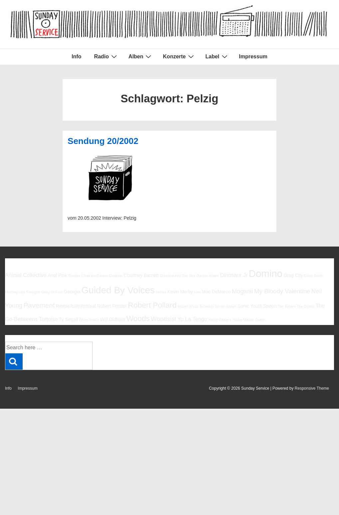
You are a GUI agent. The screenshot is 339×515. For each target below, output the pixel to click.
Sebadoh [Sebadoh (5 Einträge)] (206, 306)
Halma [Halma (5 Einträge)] (161, 292)
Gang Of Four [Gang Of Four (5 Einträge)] (52, 292)
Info (76, 56)
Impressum (253, 56)
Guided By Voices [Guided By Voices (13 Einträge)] (118, 290)
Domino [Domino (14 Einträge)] (265, 273)
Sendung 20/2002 (103, 141)
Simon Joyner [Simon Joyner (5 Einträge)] (225, 306)
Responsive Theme (312, 388)
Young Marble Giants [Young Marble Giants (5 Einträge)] (248, 320)
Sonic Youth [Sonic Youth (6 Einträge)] (249, 306)
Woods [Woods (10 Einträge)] (138, 318)
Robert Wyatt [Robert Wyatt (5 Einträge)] (187, 306)
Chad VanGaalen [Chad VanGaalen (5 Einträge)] (94, 276)
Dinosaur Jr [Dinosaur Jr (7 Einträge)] (234, 275)
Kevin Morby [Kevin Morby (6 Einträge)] (180, 291)
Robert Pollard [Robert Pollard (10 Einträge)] (152, 305)
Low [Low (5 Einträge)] (197, 292)
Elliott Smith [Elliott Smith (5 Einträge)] (313, 276)
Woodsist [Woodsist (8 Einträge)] (163, 318)
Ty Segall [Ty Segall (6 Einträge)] (68, 319)
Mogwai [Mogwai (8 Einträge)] (242, 291)
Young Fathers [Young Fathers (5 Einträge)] (219, 320)
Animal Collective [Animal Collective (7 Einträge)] (26, 275)
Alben (141, 56)
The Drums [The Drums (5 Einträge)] (305, 306)
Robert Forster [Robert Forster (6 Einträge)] (112, 306)
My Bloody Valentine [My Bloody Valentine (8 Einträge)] (282, 291)
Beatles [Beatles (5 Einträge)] (74, 276)
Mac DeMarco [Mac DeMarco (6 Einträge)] (216, 291)
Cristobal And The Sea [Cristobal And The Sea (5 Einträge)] (177, 276)
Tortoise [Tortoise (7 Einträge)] (48, 319)
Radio (106, 56)
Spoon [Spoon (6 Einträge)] (269, 306)
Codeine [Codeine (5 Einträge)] (116, 276)
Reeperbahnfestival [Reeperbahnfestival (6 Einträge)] (76, 306)
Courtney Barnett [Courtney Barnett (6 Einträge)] (141, 275)
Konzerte (179, 56)
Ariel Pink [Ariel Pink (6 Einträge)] (57, 275)
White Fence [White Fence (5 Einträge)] (89, 320)
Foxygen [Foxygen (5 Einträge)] (33, 292)
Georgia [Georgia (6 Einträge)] (72, 291)
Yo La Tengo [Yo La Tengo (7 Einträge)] (192, 319)
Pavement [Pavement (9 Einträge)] (39, 305)
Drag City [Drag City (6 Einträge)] (293, 275)
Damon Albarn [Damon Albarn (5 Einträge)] (207, 276)
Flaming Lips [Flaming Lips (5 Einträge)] (15, 292)
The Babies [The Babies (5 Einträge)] (287, 306)
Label (217, 56)
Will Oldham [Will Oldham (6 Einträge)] (112, 319)
